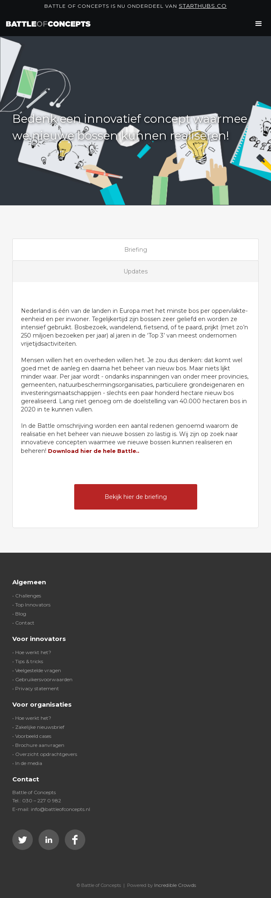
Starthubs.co (203, 5)
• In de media (27, 763)
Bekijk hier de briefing (136, 497)
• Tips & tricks (27, 661)
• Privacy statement (35, 688)
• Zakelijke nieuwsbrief (38, 727)
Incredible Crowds (175, 885)
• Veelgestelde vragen (36, 670)
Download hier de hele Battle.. (93, 451)
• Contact (23, 623)
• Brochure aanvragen (38, 745)
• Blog (19, 614)
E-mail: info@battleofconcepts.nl (51, 809)
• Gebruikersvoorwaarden (42, 679)
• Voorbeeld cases (31, 736)
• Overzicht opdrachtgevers (44, 754)
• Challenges (26, 596)
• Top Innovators (31, 605)
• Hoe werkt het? (31, 652)
